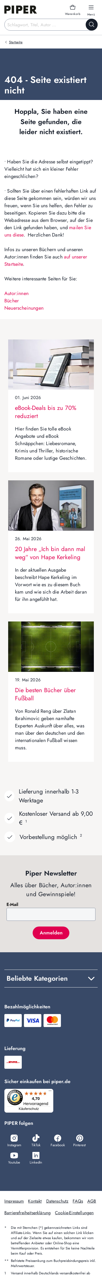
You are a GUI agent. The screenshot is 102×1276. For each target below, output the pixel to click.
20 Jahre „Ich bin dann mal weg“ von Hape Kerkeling (50, 553)
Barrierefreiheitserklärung (27, 1213)
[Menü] (50, 1092)
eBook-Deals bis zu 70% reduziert (45, 411)
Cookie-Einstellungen (74, 1213)
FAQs (78, 1201)
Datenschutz (57, 1201)
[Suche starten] (92, 25)
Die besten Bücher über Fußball (45, 694)
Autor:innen (16, 293)
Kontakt (35, 1201)
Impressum (14, 1201)
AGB (91, 1201)
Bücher (11, 300)
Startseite (16, 42)
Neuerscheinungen (24, 308)
